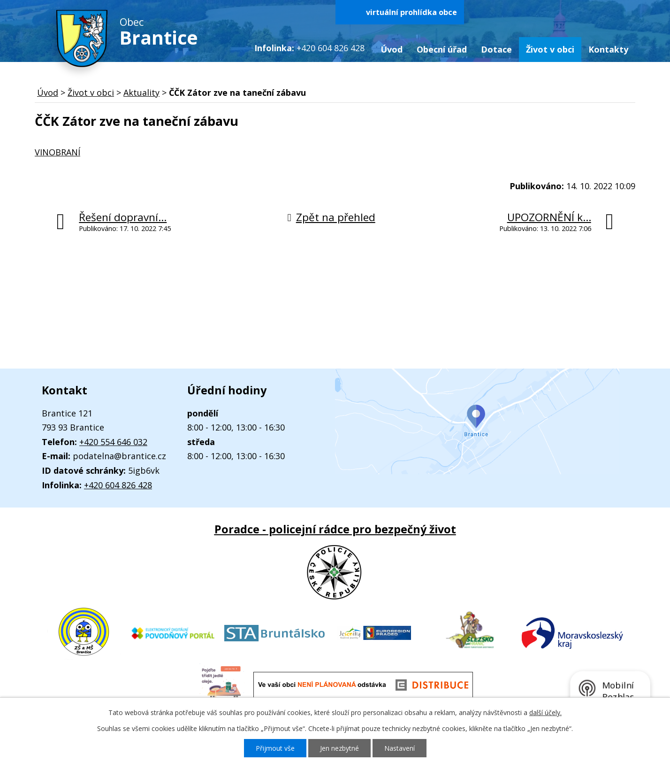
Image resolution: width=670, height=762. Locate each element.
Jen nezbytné (339, 748)
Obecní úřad (442, 49)
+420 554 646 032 (113, 441)
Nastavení (399, 748)
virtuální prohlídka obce (411, 12)
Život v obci (550, 49)
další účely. (545, 712)
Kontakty (608, 49)
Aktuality (141, 92)
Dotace (496, 49)
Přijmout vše (275, 748)
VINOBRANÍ (57, 152)
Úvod (392, 49)
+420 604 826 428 (118, 485)
